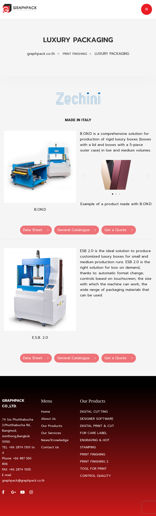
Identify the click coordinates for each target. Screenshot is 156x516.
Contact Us (50, 447)
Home (45, 411)
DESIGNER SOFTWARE (96, 418)
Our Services (51, 433)
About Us (48, 418)
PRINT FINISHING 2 (94, 461)
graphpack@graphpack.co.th (23, 480)
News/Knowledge (54, 440)
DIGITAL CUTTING (94, 411)
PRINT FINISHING (92, 454)
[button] (84, 175)
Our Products (51, 426)
